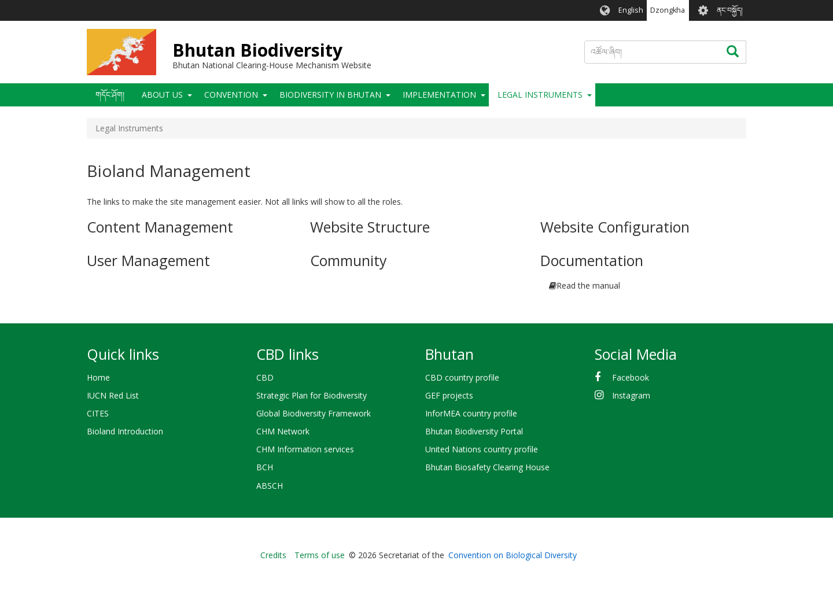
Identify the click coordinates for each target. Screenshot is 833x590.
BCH (264, 467)
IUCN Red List (113, 395)
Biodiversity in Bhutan (330, 94)
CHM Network (282, 431)
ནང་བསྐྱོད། (730, 10)
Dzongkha (667, 10)
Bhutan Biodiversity (257, 50)
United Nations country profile (481, 449)
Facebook (630, 377)
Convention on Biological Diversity (512, 555)
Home (98, 377)
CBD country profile (462, 377)
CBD (265, 377)
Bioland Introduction (125, 431)
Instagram (631, 395)
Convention (231, 94)
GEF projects (449, 395)
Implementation (439, 94)
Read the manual (588, 285)
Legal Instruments (540, 94)
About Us (162, 94)
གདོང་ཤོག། (109, 94)
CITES (98, 413)
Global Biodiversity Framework (313, 413)
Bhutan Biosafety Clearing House (487, 467)
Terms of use (319, 555)
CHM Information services (305, 449)
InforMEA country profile (471, 413)
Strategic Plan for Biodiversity (311, 395)
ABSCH (269, 485)
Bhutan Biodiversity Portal (474, 431)
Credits (273, 555)
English (630, 10)
